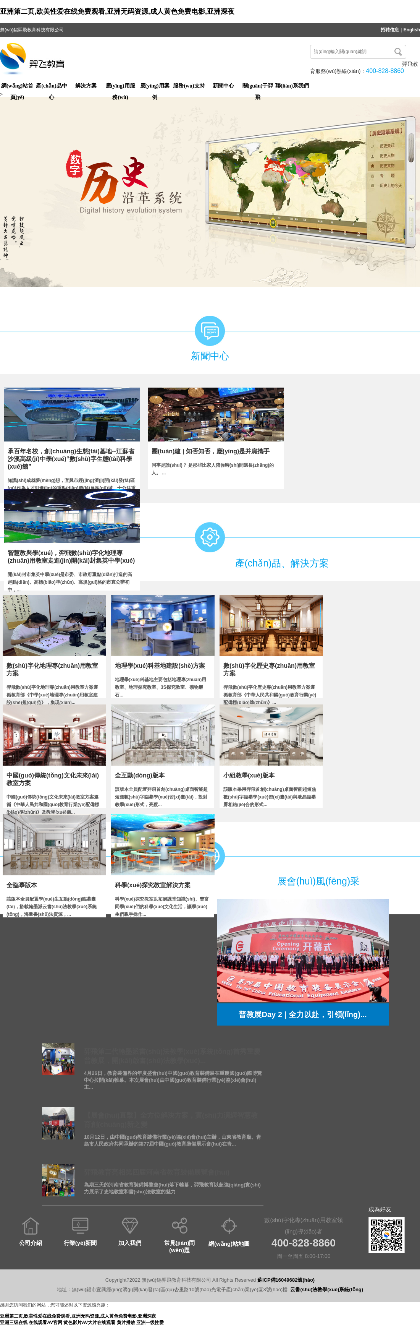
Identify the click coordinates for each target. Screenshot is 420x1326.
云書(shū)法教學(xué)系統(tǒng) (326, 1289)
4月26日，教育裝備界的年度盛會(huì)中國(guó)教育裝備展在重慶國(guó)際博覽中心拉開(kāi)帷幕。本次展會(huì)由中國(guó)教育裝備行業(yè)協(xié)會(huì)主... (173, 1080)
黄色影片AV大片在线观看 (89, 1322)
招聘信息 (390, 29)
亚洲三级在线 (13, 1322)
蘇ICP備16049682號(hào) (286, 1280)
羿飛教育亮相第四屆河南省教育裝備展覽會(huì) (156, 1172)
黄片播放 (126, 1322)
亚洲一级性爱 (150, 1322)
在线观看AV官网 (45, 1322)
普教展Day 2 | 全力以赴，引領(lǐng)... (303, 1014)
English (412, 29)
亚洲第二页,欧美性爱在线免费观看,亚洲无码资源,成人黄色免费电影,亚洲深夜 (117, 11)
